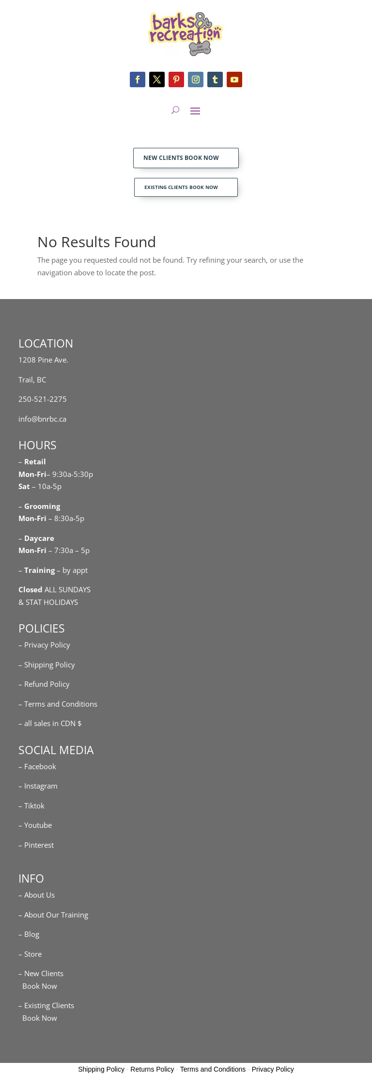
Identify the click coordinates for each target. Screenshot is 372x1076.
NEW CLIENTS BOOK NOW (181, 158)
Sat (24, 486)
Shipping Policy (101, 1069)
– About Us (36, 895)
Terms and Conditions (213, 1069)
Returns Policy (152, 1069)
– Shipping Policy (46, 664)
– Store (30, 954)
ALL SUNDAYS (54, 589)
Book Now (37, 986)
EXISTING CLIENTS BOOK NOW (181, 187)
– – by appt (53, 570)
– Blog (28, 934)
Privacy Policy (273, 1069)
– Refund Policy (44, 684)
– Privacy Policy (44, 644)
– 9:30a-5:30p (69, 474)
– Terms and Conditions (57, 704)
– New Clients (40, 973)
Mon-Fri (32, 518)
